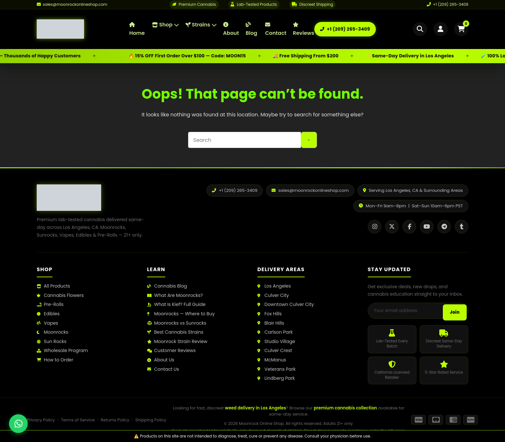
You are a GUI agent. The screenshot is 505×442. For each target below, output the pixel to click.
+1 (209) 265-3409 (447, 4)
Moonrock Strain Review (177, 342)
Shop (165, 24)
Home (137, 29)
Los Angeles (274, 286)
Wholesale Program (62, 351)
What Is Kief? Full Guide (176, 304)
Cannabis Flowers (60, 295)
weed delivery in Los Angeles (255, 408)
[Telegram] (444, 226)
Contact (275, 29)
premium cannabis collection (345, 408)
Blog (251, 29)
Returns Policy (115, 420)
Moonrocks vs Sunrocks (176, 323)
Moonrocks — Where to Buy (181, 314)
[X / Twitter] (392, 226)
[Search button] (309, 140)
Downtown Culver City (285, 304)
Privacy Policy (41, 420)
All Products (53, 286)
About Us (160, 360)
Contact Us (163, 369)
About (231, 29)
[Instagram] (374, 226)
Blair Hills (270, 323)
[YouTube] (427, 226)
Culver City (273, 295)
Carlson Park (275, 332)
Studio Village (276, 342)
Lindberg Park (276, 378)
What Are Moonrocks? (175, 295)
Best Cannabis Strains (175, 332)
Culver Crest (274, 351)
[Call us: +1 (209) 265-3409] (345, 29)
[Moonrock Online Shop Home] (83, 29)
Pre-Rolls (50, 304)
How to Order (55, 360)
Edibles (48, 314)
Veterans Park (276, 369)
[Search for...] (244, 140)
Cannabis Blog (167, 286)
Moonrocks (52, 332)
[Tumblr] (461, 226)
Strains (201, 24)
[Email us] (72, 4)
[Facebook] (409, 226)
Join (455, 312)
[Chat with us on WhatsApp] (18, 423)
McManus (271, 360)
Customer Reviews (171, 351)
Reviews (303, 29)
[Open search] (420, 29)
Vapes (47, 323)
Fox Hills (269, 314)
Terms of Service (78, 420)
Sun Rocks (51, 342)
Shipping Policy (150, 420)
